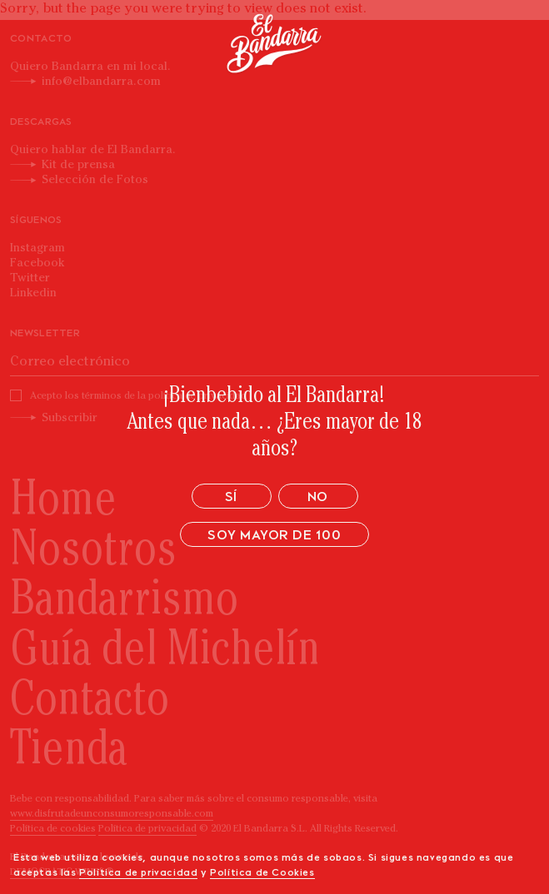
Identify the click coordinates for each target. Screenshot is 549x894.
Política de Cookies (262, 873)
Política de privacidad (138, 873)
